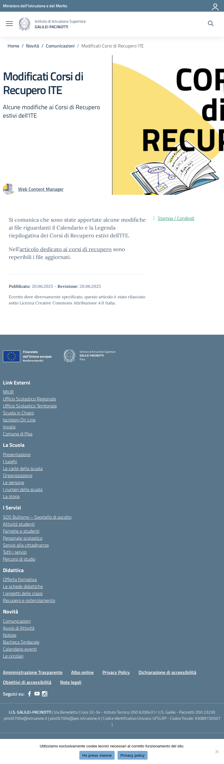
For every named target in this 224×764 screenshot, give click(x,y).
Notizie (9, 634)
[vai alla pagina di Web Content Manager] (41, 189)
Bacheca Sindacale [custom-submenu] (21, 641)
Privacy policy (132, 755)
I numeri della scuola (23, 489)
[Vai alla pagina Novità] (32, 45)
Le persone (13, 482)
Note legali (70, 682)
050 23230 (205, 712)
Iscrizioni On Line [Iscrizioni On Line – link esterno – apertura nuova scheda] (19, 419)
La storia (11, 496)
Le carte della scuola (23, 468)
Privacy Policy (116, 672)
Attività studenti (19, 523)
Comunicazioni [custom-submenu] (17, 620)
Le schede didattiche (23, 586)
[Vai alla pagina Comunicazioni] (60, 45)
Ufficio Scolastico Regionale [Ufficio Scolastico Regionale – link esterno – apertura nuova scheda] (29, 398)
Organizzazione (17, 475)
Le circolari (13, 655)
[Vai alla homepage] (24, 24)
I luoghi (10, 461)
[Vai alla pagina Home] (13, 45)
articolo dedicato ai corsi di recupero (66, 249)
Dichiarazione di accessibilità (167, 672)
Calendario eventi (20, 648)
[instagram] (44, 693)
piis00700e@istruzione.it (25, 718)
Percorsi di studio (19, 558)
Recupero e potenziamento (29, 600)
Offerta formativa (20, 579)
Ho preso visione (97, 755)
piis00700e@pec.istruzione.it (75, 718)
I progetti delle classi (23, 593)
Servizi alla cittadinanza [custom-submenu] (26, 544)
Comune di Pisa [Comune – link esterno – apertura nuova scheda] (17, 433)
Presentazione (17, 454)
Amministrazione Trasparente (32, 672)
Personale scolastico (22, 537)
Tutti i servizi (15, 551)
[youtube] (37, 693)
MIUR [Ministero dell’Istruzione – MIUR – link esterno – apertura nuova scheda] (8, 391)
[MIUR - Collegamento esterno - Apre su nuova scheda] (35, 6)
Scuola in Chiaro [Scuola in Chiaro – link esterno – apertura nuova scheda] (18, 412)
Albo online (82, 672)
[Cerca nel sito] (210, 24)
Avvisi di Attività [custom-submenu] (18, 627)
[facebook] (29, 693)
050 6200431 (143, 712)
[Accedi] (215, 6)
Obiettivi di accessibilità (27, 682)
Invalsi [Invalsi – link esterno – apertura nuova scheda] (9, 426)
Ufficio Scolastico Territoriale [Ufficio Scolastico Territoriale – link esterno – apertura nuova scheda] (30, 405)
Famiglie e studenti (21, 530)
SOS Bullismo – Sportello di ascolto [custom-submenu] (37, 517)
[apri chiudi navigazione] (9, 24)
